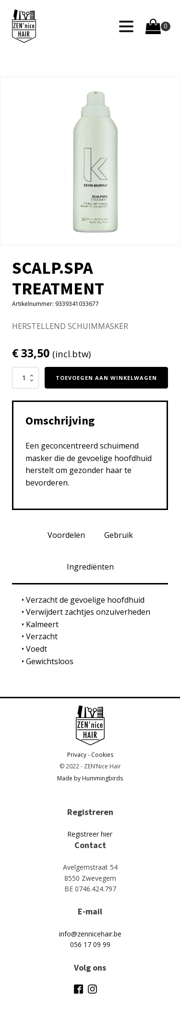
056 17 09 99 (90, 944)
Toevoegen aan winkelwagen (106, 377)
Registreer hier (89, 834)
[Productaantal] (25, 378)
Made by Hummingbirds (90, 778)
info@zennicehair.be (90, 933)
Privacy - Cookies (90, 755)
